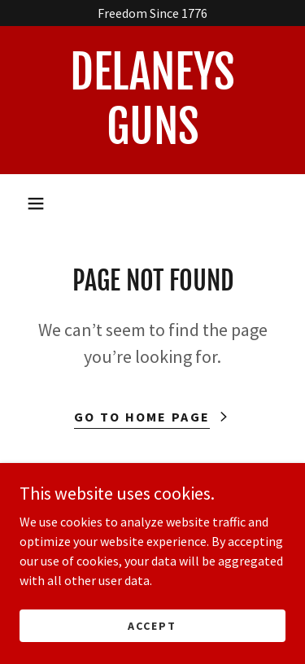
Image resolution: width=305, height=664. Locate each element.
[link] (152, 100)
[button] (36, 203)
